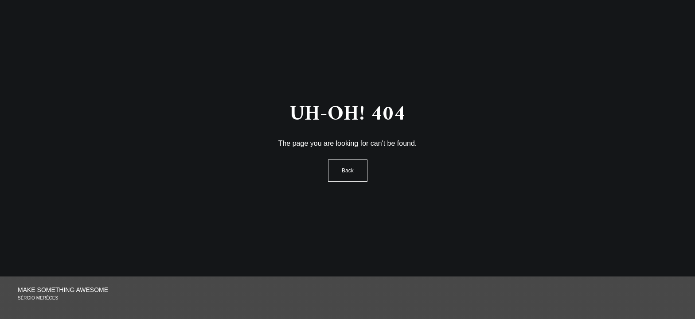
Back (348, 170)
